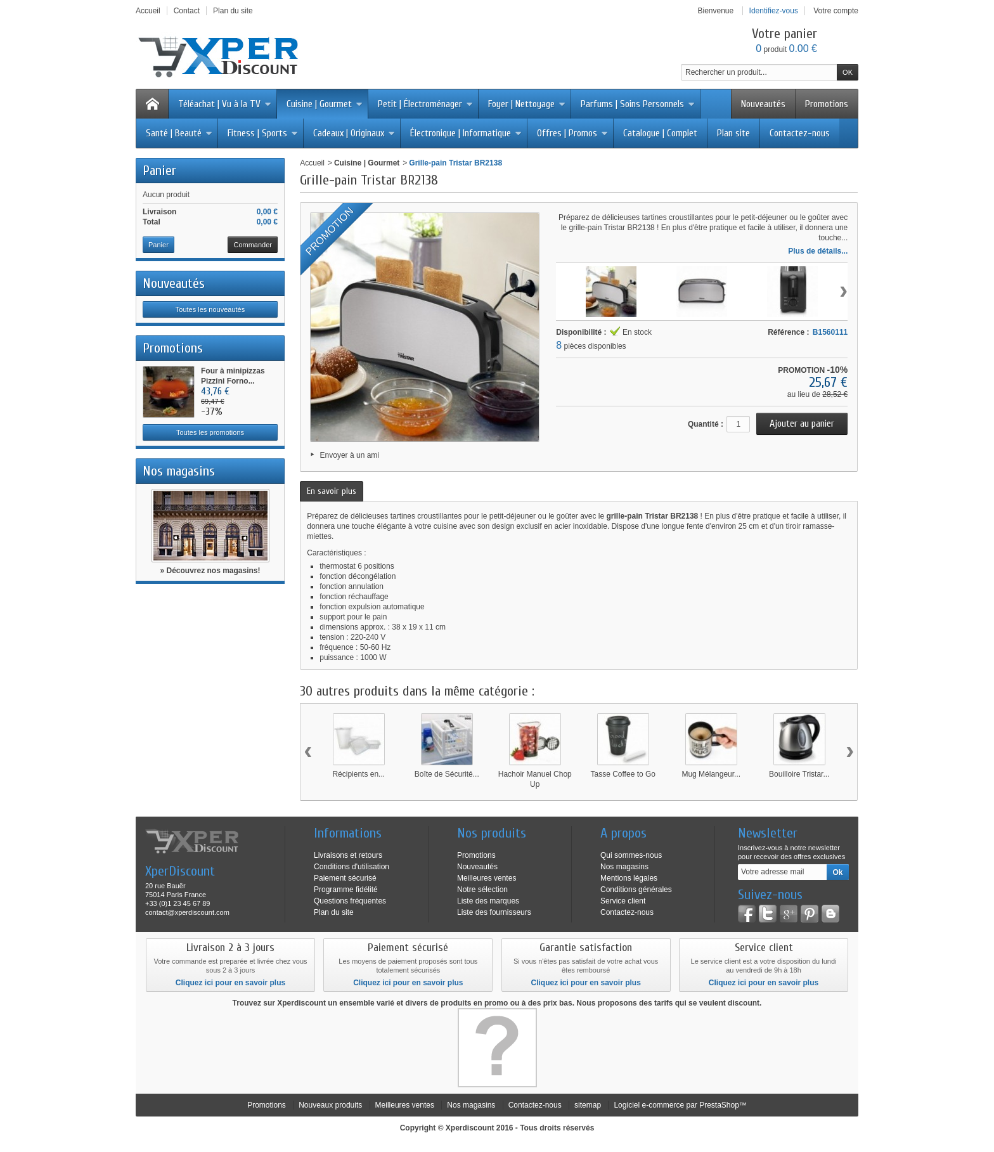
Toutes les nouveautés (210, 309)
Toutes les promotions (210, 432)
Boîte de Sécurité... (447, 774)
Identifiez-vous (773, 10)
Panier (159, 170)
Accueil (312, 163)
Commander (252, 245)
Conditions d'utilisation (351, 866)
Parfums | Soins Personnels (638, 104)
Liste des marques (488, 900)
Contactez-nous (800, 133)
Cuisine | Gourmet (325, 104)
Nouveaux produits (330, 1105)
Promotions (826, 104)
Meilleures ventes (486, 878)
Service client (622, 900)
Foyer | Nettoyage (526, 104)
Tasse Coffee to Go (622, 774)
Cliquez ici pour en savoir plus (230, 982)
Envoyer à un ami (349, 455)
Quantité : (705, 424)
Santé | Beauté (179, 133)
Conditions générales (636, 889)
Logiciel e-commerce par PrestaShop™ (680, 1105)
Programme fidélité (346, 889)
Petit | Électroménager (425, 104)
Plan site (733, 133)
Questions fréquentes (350, 900)
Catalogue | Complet (660, 133)
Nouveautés (763, 104)
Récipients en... (358, 774)
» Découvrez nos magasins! (210, 570)
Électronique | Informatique (466, 133)
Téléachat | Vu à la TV (224, 104)
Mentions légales (628, 878)
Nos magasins (179, 471)
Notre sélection (482, 889)
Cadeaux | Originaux (354, 133)
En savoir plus (331, 491)
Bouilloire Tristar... (799, 774)
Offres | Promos (572, 133)
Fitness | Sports (263, 133)
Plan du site (334, 912)
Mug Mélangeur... (710, 774)
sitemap (587, 1105)
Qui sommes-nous (631, 855)
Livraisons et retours (348, 855)
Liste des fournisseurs (494, 912)
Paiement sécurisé (345, 878)
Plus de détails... (818, 251)
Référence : (788, 332)
